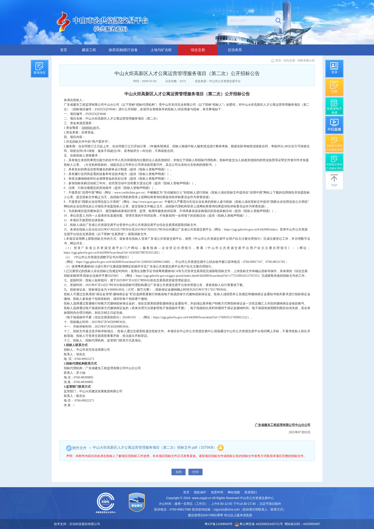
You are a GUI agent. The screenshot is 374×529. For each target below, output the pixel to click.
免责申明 (217, 492)
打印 (195, 472)
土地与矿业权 (161, 50)
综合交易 (198, 50)
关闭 (178, 472)
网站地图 (234, 492)
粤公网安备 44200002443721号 (259, 524)
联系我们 (251, 492)
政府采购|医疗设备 (123, 50)
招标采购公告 (306, 60)
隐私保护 (200, 492)
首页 (63, 50)
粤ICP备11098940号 (219, 524)
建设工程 (89, 50)
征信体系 (235, 50)
